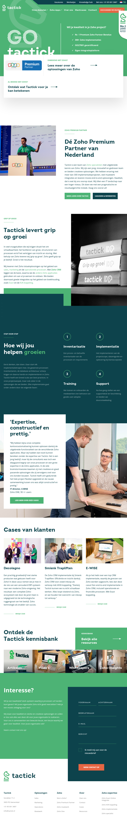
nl (124, 2)
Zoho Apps (55, 10)
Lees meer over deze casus (27, 487)
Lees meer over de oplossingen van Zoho (64, 76)
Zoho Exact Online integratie (112, 785)
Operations (38, 794)
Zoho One (60, 798)
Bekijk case (20, 600)
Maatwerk (38, 798)
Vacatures (58, 2)
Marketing (38, 789)
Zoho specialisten (94, 151)
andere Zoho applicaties (46, 259)
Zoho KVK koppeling (109, 789)
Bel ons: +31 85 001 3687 (106, 2)
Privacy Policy (65, 814)
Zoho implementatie (109, 794)
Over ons (68, 10)
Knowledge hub (86, 2)
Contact (92, 10)
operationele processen (36, 256)
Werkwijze (71, 2)
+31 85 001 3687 (10, 793)
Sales (36, 785)
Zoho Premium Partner (65, 789)
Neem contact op (91, 754)
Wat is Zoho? (61, 785)
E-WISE (91, 555)
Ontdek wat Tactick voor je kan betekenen (104, 76)
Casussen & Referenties (107, 183)
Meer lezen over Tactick (78, 183)
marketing (14, 256)
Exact (11, 269)
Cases (81, 794)
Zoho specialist (107, 798)
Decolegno (12, 555)
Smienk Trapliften (59, 555)
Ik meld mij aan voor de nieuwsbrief (96, 738)
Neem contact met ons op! (15, 717)
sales (6, 256)
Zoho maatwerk (63, 794)
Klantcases (80, 10)
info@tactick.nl (9, 797)
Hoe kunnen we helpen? (110, 10)
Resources (83, 798)
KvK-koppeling (26, 269)
